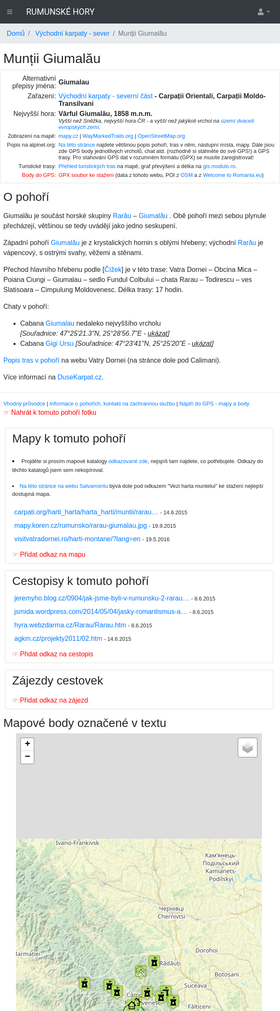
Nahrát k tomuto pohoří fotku (53, 412)
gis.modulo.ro (219, 166)
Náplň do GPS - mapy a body (214, 403)
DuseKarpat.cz (80, 377)
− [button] (27, 757)
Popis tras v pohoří (31, 360)
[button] (263, 11)
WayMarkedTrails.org (107, 136)
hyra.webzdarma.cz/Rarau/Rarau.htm (71, 625)
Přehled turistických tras (87, 166)
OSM (186, 175)
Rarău (122, 215)
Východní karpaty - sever (72, 33)
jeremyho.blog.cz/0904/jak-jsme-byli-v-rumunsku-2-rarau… (102, 598)
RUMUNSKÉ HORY (60, 12)
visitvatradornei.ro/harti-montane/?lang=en (78, 538)
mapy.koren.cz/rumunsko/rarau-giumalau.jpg (81, 525)
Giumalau (60, 323)
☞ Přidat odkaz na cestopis (52, 654)
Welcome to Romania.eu (232, 175)
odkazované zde (128, 461)
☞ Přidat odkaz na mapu (48, 554)
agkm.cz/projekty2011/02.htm (59, 638)
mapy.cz (68, 136)
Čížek (113, 269)
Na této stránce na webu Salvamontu (64, 486)
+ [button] (27, 744)
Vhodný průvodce (24, 403)
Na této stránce (76, 145)
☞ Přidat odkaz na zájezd (50, 700)
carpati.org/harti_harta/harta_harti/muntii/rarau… (87, 512)
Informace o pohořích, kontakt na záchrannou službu (112, 403)
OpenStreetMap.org (161, 136)
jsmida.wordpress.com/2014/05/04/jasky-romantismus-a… (101, 611)
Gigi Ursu (60, 343)
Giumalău (153, 215)
